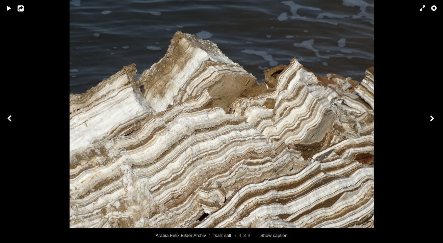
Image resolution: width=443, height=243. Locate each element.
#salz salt (221, 235)
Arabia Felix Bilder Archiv (181, 235)
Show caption (274, 235)
